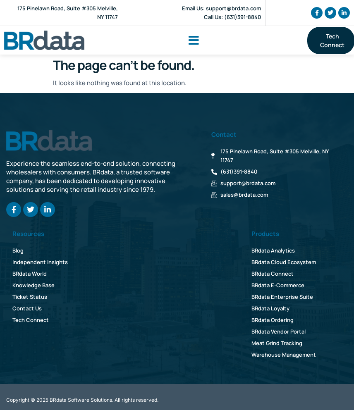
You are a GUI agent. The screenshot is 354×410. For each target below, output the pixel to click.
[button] (194, 40)
